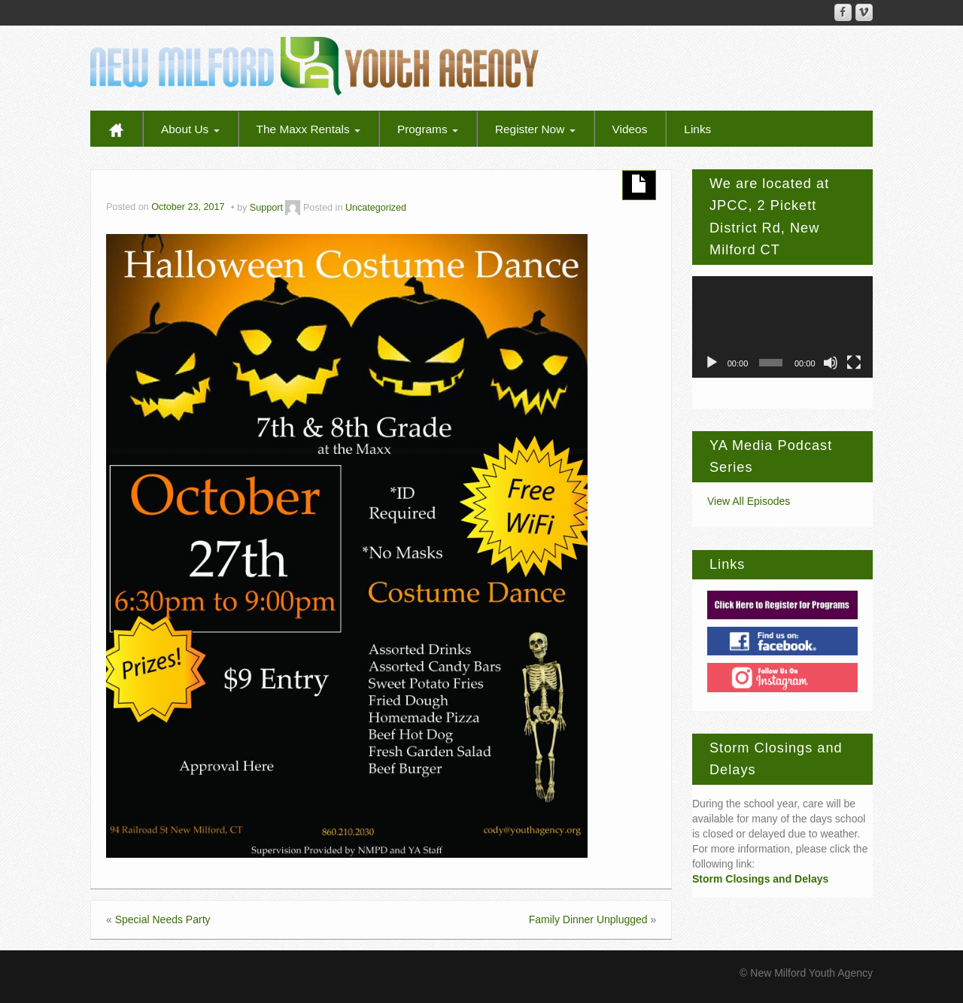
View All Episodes (748, 501)
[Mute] (830, 362)
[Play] (711, 362)
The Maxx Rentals (308, 129)
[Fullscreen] (853, 362)
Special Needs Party (163, 919)
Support (266, 207)
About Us (190, 129)
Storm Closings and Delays (760, 879)
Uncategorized (375, 207)
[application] (782, 327)
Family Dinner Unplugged (588, 919)
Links (697, 129)
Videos (630, 129)
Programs (427, 129)
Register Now (535, 129)
